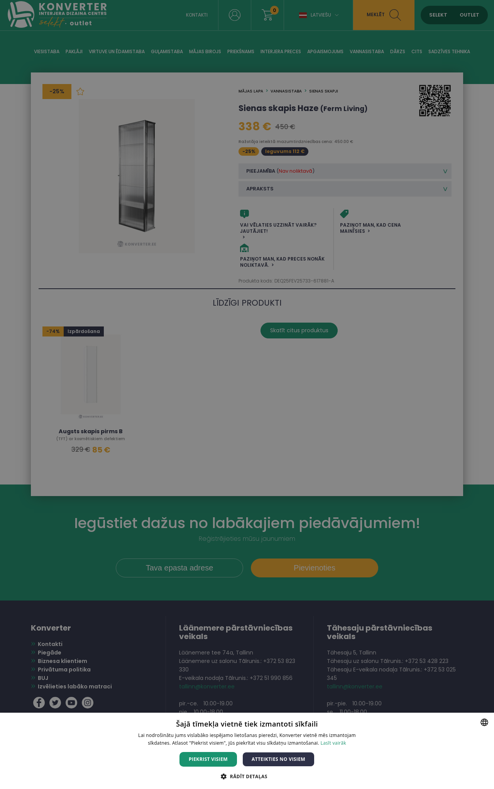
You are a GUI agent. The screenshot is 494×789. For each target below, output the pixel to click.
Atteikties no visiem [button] (278, 759)
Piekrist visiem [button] (208, 759)
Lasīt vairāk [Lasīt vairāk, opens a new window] (333, 743)
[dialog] (247, 394)
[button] (247, 776)
